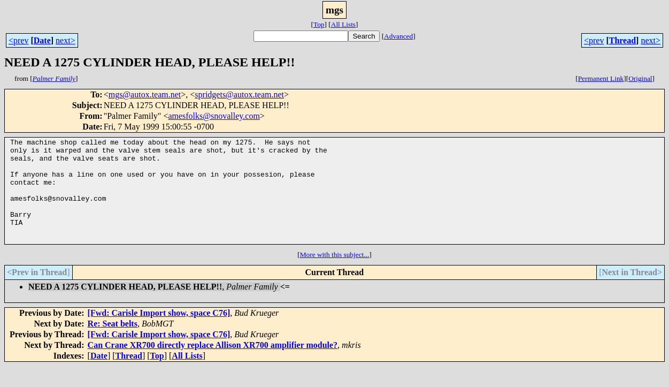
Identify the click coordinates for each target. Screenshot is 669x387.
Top (319, 24)
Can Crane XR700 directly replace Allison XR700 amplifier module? (213, 365)
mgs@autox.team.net (145, 94)
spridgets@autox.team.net (239, 94)
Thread (622, 40)
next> (65, 40)
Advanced (398, 36)
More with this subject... (335, 275)
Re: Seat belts (112, 344)
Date (42, 40)
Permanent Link (601, 78)
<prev (18, 40)
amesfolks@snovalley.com (213, 115)
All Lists (343, 24)
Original (640, 78)
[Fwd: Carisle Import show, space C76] (159, 333)
